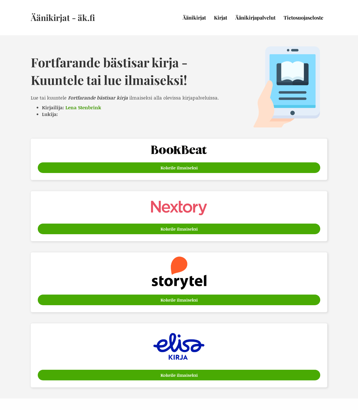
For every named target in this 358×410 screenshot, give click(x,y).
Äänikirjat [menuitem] (194, 17)
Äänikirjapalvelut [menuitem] (255, 17)
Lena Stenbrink (83, 107)
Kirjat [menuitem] (220, 17)
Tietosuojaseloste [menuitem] (303, 17)
